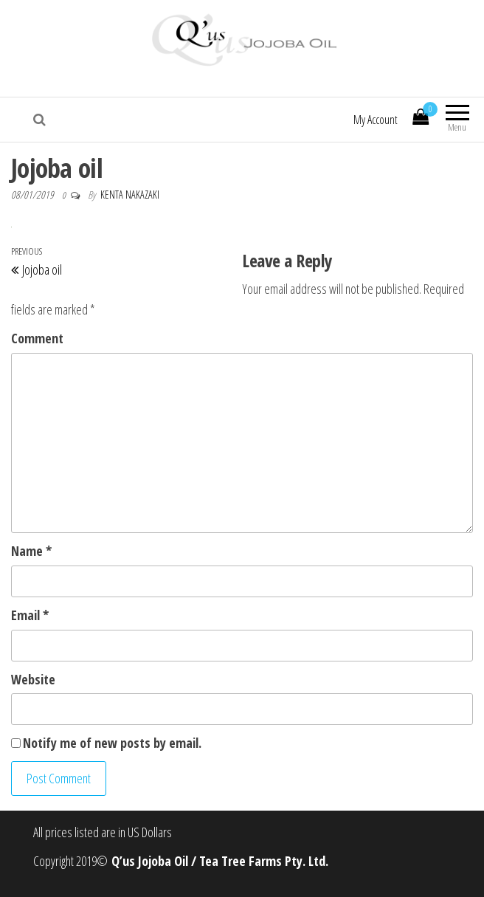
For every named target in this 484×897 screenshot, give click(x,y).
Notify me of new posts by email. (112, 743)
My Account (375, 119)
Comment (37, 338)
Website (33, 679)
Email (30, 615)
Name (31, 551)
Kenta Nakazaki (129, 195)
